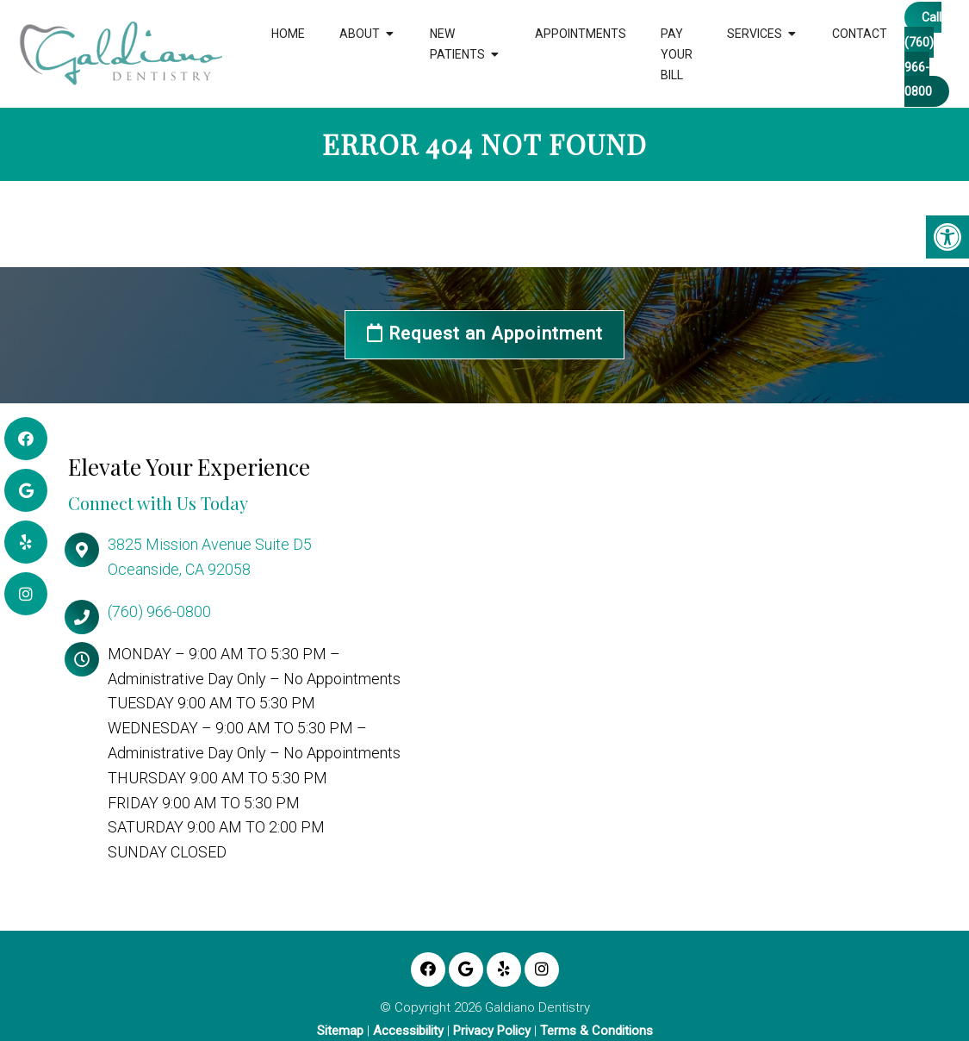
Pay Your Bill (677, 54)
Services (754, 34)
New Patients (457, 44)
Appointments (580, 34)
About (359, 34)
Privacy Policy (492, 1031)
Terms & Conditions (596, 1031)
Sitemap (340, 1031)
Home (288, 34)
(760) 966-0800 (159, 611)
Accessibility (408, 1031)
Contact (859, 34)
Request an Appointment (485, 334)
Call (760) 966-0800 (922, 54)
